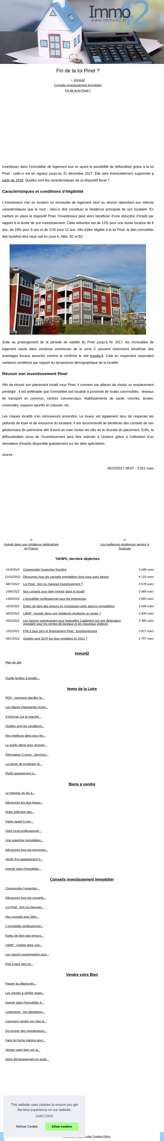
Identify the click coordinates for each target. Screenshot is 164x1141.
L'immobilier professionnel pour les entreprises (54, 598)
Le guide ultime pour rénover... (26, 745)
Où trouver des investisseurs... (26, 1031)
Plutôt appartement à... (21, 773)
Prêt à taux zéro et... (19, 964)
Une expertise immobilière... (24, 840)
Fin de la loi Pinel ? (78, 90)
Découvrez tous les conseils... (25, 897)
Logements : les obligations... (25, 1012)
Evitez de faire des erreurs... (24, 935)
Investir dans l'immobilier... (23, 868)
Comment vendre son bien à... (26, 1021)
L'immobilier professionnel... (24, 926)
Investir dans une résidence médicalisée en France (31, 546)
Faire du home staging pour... (25, 1040)
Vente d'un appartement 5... (24, 859)
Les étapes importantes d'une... (26, 707)
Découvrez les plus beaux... (24, 802)
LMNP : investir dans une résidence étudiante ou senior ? (62, 613)
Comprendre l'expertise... (22, 888)
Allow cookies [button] (62, 1126)
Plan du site (13, 662)
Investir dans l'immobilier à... (24, 1002)
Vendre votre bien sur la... (22, 1050)
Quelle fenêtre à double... (22, 678)
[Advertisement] (78, 125)
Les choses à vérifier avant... (24, 993)
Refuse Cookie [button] (27, 1126)
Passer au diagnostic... (21, 983)
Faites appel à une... (19, 821)
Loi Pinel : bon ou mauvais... (24, 907)
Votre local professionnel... (23, 831)
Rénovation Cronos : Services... (26, 754)
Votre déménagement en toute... (27, 1059)
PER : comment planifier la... (24, 697)
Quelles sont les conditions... (24, 726)
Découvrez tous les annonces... (26, 850)
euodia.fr (96, 356)
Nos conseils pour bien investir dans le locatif (53, 591)
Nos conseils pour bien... (22, 916)
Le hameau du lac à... (20, 793)
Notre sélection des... (19, 812)
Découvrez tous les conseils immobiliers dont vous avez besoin (66, 576)
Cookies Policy (102, 1136)
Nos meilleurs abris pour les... (25, 735)
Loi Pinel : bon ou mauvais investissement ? (53, 584)
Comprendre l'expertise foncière (45, 569)
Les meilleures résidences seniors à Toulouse (124, 546)
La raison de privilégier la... (23, 764)
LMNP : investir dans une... (23, 945)
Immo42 (79, 80)
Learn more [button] (44, 1115)
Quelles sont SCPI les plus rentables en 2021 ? (55, 638)
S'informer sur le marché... (23, 716)
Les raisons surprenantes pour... (27, 954)
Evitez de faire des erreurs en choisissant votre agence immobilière (68, 606)
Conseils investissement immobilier (78, 85)
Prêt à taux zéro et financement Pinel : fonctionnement (60, 631)
